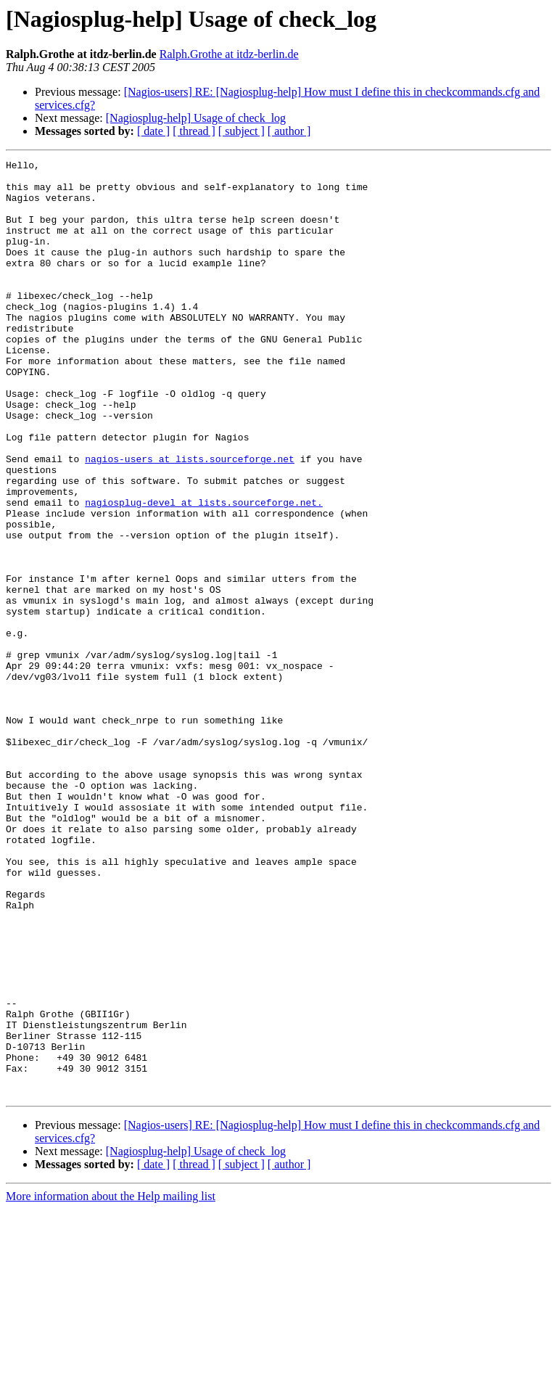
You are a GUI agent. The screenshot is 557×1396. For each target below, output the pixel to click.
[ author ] (289, 131)
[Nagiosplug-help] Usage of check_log (196, 118)
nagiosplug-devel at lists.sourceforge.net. (204, 571)
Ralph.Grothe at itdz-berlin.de (229, 54)
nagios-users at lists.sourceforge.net (189, 519)
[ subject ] (241, 131)
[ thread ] (194, 131)
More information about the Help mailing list (110, 1383)
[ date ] (153, 131)
